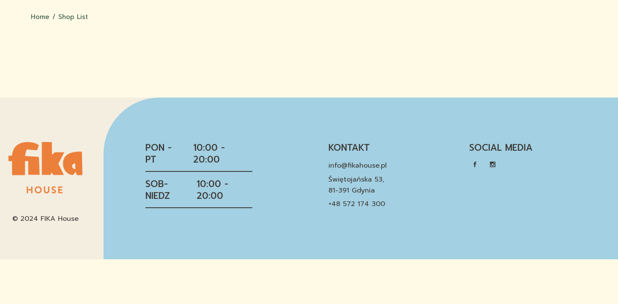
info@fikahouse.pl (357, 165)
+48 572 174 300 (356, 204)
